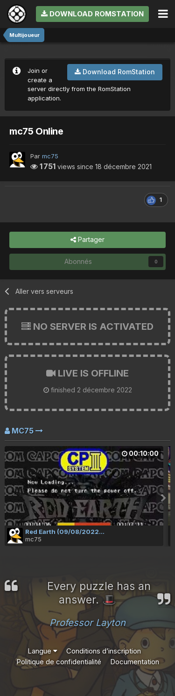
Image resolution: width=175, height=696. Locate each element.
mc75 (50, 156)
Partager (87, 240)
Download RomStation (92, 13)
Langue (42, 650)
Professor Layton (87, 622)
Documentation (134, 661)
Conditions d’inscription (103, 650)
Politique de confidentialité (58, 661)
